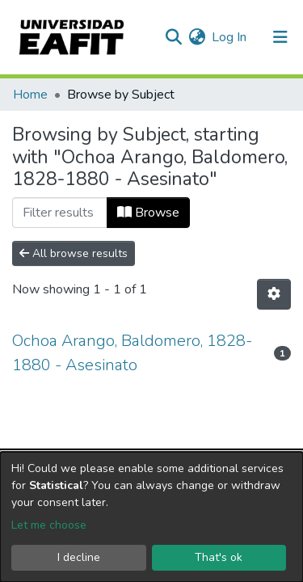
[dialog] (151, 517)
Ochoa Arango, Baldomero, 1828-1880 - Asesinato (132, 353)
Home (30, 94)
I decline (78, 557)
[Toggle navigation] (280, 37)
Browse (148, 212)
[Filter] (59, 212)
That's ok (218, 557)
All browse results (73, 253)
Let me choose (48, 525)
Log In (230, 37)
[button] (197, 37)
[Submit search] (173, 37)
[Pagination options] (274, 294)
